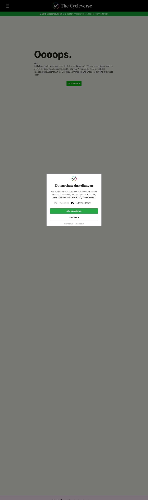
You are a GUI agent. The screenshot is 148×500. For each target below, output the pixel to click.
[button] (68, 224)
